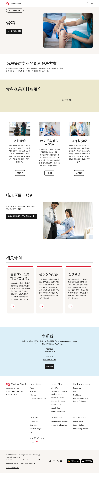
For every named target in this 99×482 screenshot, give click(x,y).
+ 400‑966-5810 (49, 352)
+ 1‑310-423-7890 (49, 359)
